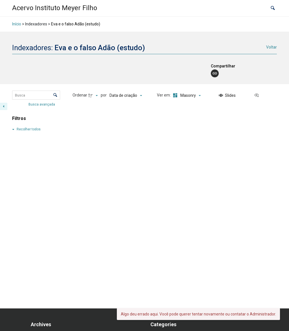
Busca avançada (42, 104)
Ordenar (80, 95)
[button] (273, 8)
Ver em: (164, 95)
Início (16, 24)
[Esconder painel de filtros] (3, 106)
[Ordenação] (126, 95)
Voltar (271, 47)
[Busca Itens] (36, 95)
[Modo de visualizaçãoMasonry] (186, 95)
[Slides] (227, 95)
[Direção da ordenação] (93, 95)
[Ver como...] (258, 95)
